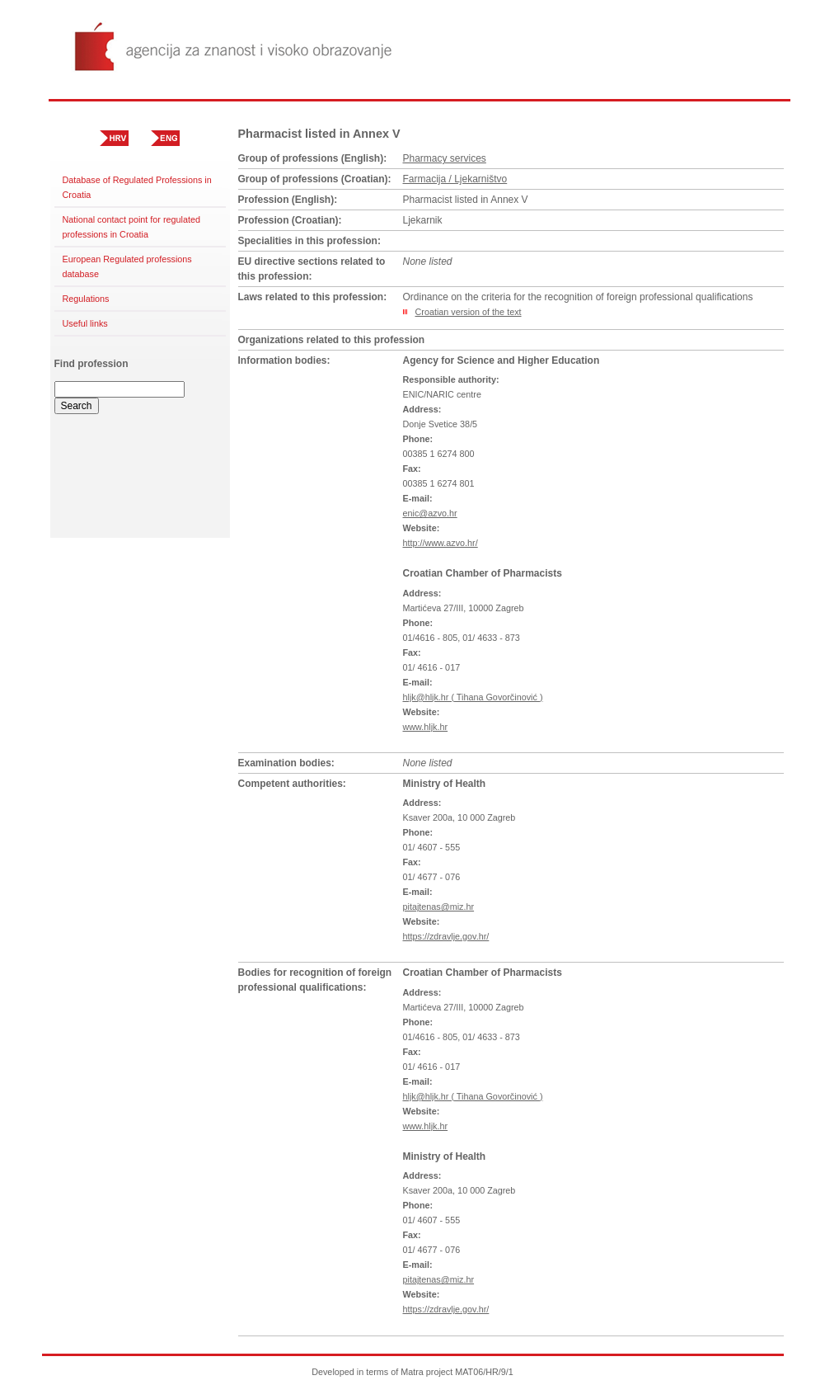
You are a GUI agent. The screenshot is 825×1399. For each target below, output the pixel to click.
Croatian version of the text (468, 312)
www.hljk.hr (425, 727)
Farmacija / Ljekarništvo (455, 179)
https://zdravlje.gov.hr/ (446, 936)
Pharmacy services (444, 158)
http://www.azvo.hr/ (440, 543)
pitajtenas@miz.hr (439, 906)
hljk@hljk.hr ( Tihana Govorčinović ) (473, 697)
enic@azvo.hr (430, 513)
